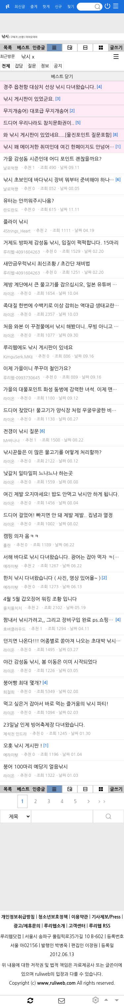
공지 (58, 66)
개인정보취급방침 (18, 917)
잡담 (19, 66)
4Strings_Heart (16, 231)
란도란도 (10, 210)
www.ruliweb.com (56, 983)
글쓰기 (116, 48)
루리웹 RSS (99, 926)
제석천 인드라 (15, 734)
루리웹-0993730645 (21, 378)
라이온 (9, 294)
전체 (6, 66)
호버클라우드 (14, 629)
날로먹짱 (10, 168)
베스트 (23, 48)
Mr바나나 (11, 441)
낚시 (5, 37)
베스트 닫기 (62, 77)
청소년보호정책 (53, 917)
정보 (45, 66)
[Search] (90, 7)
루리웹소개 (54, 926)
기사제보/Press (106, 917)
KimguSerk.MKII (17, 357)
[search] (15, 816)
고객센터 (76, 926)
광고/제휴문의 (27, 926)
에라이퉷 (10, 567)
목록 (8, 48)
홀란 (7, 546)
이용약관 (79, 917)
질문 (32, 66)
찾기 (70, 7)
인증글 (38, 48)
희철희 (9, 692)
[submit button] (98, 7)
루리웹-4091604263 (21, 252)
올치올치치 (12, 608)
